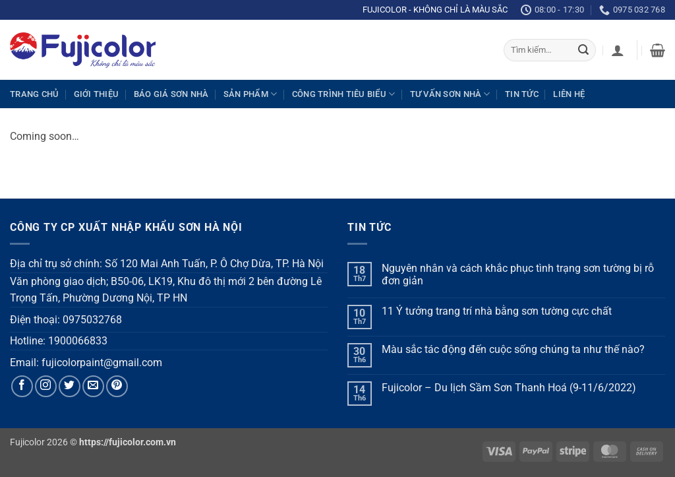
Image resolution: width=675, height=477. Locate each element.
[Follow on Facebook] (22, 386)
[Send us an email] (93, 386)
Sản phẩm (250, 94)
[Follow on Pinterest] (117, 386)
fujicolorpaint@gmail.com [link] (102, 362)
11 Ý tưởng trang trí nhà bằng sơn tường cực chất (497, 311)
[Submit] (583, 50)
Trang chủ (34, 94)
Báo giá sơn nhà (171, 94)
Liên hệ (569, 94)
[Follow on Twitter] (69, 386)
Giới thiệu (96, 94)
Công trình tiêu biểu (344, 94)
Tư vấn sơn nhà (450, 94)
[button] (617, 50)
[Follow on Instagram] (46, 386)
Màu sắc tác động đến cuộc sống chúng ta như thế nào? (513, 349)
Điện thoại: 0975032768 (66, 319)
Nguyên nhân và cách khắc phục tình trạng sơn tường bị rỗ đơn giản (518, 274)
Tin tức (522, 94)
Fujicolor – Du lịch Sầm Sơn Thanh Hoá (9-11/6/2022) (509, 387)
